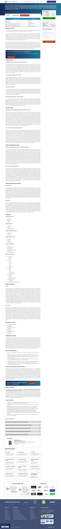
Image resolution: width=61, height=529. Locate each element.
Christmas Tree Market (35, 466)
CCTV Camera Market (16, 512)
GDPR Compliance (33, 518)
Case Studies (32, 509)
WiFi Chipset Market (16, 511)
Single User (47, 12)
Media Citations (32, 513)
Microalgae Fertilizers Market (17, 514)
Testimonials (7, 512)
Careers (31, 510)
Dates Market (8, 452)
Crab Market (33, 452)
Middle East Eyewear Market (23, 473)
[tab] (8, 15)
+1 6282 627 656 (52, 25)
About (6, 509)
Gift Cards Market (16, 509)
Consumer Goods (9, 4)
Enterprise (47, 15)
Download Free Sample (49, 41)
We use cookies (3, 524)
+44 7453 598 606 (52, 24)
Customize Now (32, 383)
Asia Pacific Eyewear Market (10, 466)
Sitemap (31, 519)
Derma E (11, 354)
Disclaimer (31, 512)
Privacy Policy (32, 511)
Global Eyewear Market (22, 459)
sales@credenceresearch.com (50, 26)
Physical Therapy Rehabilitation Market (19, 518)
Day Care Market (21, 452)
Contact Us (6, 510)
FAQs (6, 513)
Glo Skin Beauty (14, 352)
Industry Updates (7, 519)
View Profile (16, 444)
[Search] (46, 2)
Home (6, 4)
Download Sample (11, 57)
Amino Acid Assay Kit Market (17, 513)
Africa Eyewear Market (9, 473)
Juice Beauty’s (14, 358)
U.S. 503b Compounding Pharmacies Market (20, 519)
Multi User (47, 14)
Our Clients (6, 511)
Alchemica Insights (16, 510)
